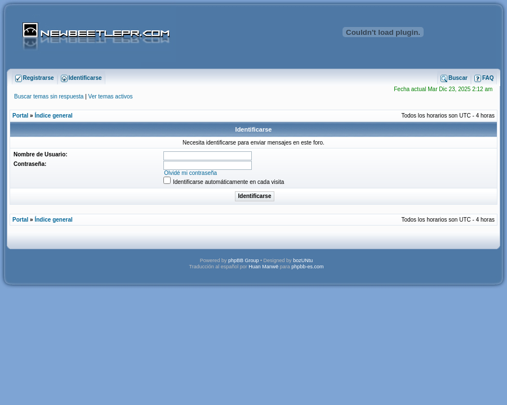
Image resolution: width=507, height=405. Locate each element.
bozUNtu (303, 260)
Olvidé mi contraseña (190, 173)
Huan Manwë (263, 266)
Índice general (53, 115)
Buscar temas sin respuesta (48, 96)
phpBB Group (243, 260)
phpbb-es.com (307, 266)
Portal (20, 115)
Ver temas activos (110, 96)
